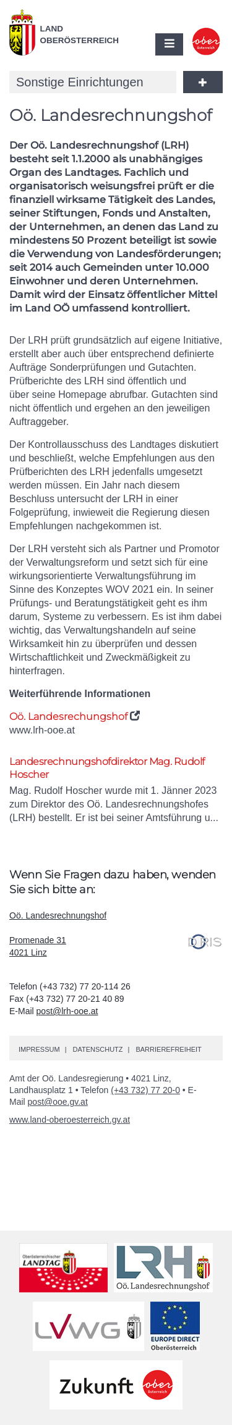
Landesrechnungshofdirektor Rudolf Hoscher (107, 768)
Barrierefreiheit (168, 1049)
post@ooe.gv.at (58, 1102)
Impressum (39, 1049)
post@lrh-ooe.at (67, 1011)
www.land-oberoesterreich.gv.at (69, 1120)
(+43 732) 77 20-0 (145, 1090)
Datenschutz (97, 1049)
